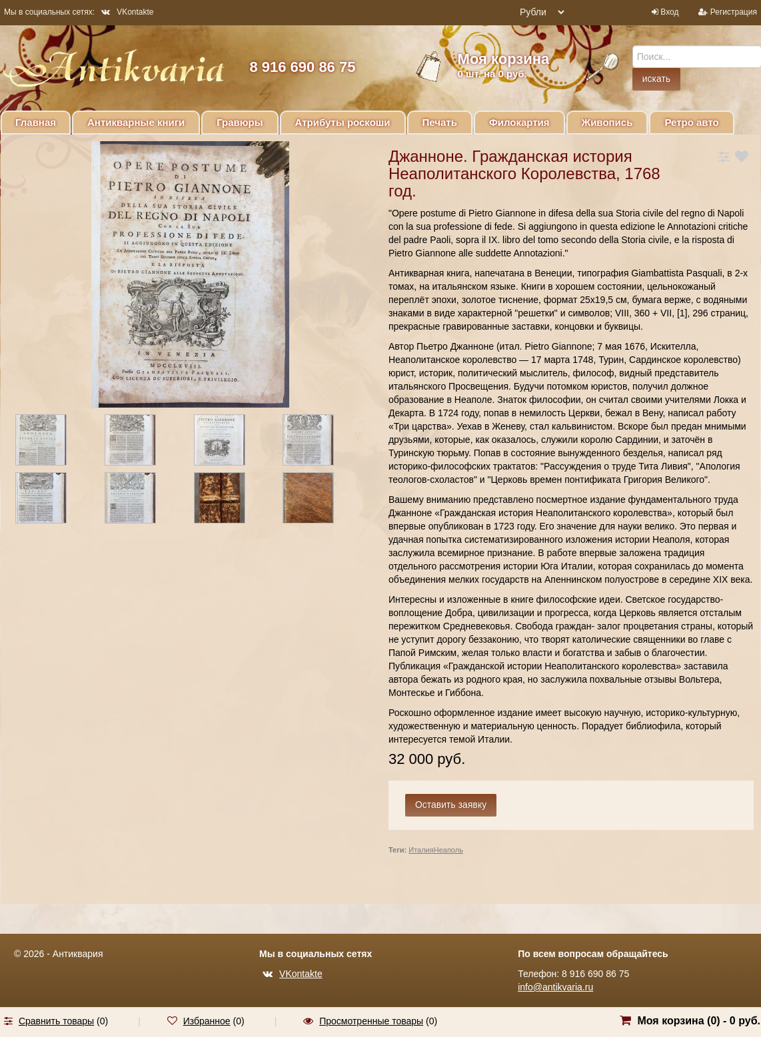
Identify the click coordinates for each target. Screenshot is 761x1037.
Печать (439, 122)
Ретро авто (691, 122)
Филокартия (519, 122)
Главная (35, 122)
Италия (420, 850)
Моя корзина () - (698, 1020)
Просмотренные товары (371, 1021)
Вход (669, 12)
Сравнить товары (56, 1021)
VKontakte (127, 12)
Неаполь (448, 850)
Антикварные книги (136, 122)
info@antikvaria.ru (555, 987)
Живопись (607, 122)
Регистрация (733, 12)
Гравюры (240, 122)
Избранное (207, 1021)
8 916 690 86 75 (302, 67)
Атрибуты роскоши (342, 122)
